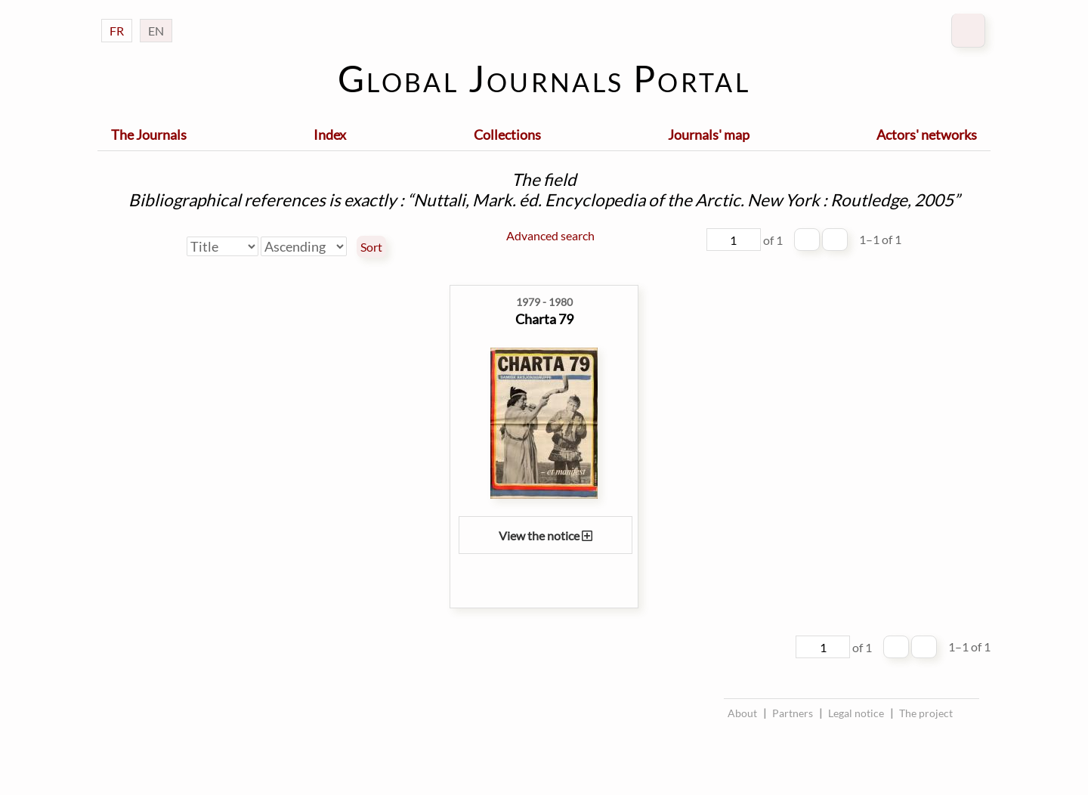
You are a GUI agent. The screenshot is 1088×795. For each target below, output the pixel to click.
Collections (507, 134)
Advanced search (550, 235)
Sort (371, 247)
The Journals (149, 134)
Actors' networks (926, 134)
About (742, 713)
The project (926, 713)
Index (330, 134)
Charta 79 (544, 319)
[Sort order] (304, 246)
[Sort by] (222, 246)
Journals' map (709, 134)
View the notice (545, 535)
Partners (792, 713)
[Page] (733, 239)
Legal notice (856, 713)
